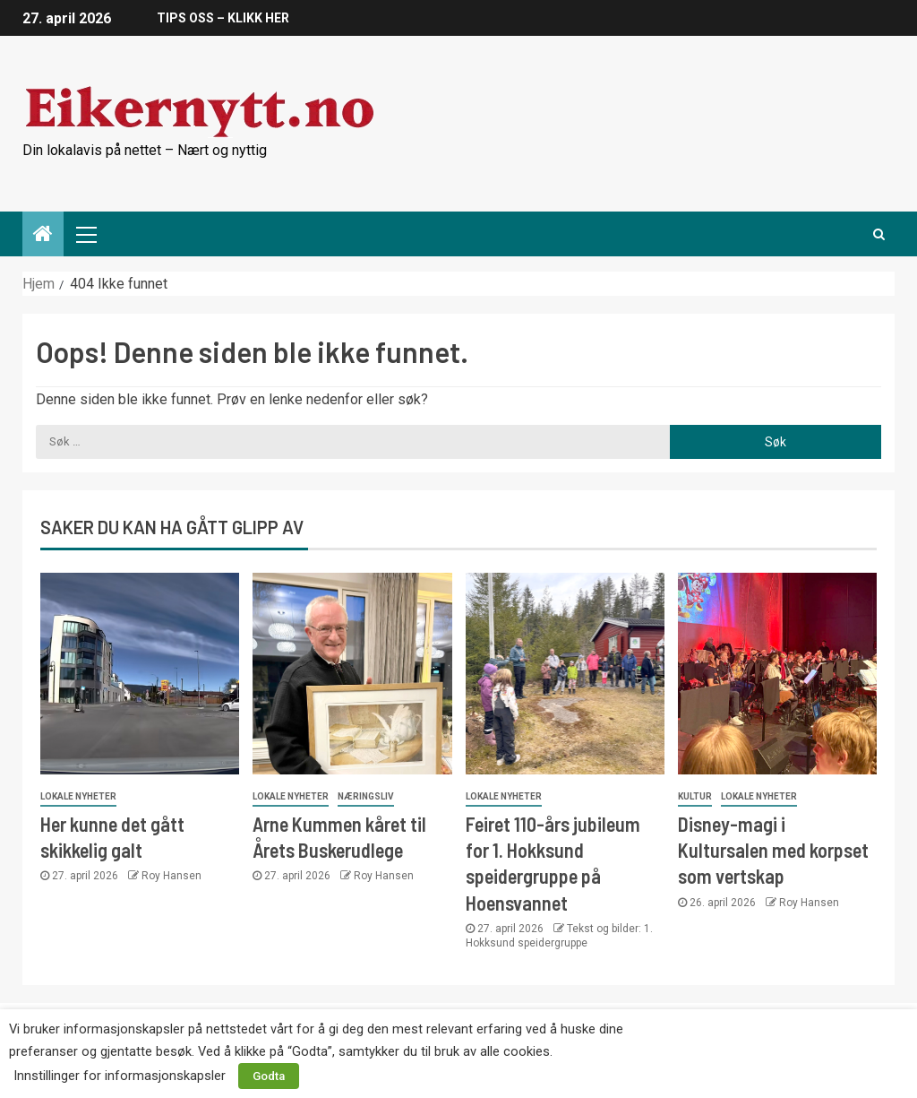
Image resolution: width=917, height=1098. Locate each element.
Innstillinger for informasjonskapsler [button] (119, 1076)
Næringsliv (366, 796)
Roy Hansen (171, 875)
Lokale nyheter (78, 796)
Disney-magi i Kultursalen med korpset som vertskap (773, 850)
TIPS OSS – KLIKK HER (223, 18)
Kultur (695, 796)
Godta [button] (269, 1076)
